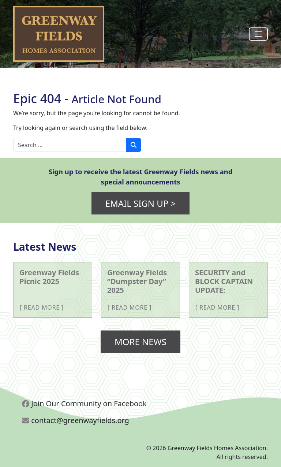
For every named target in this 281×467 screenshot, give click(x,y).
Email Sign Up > (140, 203)
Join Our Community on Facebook (84, 403)
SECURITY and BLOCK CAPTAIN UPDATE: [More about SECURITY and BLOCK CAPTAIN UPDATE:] (224, 281)
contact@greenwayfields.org (75, 420)
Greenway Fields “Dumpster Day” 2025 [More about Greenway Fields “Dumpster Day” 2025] (137, 281)
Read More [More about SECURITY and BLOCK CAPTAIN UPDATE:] (217, 307)
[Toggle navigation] (258, 34)
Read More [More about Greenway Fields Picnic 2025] (42, 307)
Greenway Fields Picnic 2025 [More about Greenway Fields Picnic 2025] (49, 277)
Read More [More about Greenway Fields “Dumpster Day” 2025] (129, 307)
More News (140, 342)
